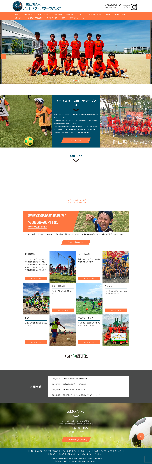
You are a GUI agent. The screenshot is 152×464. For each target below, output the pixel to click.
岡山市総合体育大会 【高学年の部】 (75, 384)
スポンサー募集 (52, 18)
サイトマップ (99, 454)
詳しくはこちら (76, 140)
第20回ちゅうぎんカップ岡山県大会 (75, 378)
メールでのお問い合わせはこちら (76, 440)
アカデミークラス (121, 14)
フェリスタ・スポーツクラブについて (36, 14)
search (83, 18)
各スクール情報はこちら (76, 242)
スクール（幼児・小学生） (82, 451)
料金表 (108, 14)
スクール (81, 14)
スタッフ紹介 (57, 14)
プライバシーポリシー (85, 454)
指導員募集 (70, 14)
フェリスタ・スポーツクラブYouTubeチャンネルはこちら (76, 201)
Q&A (63, 18)
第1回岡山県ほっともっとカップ (74, 389)
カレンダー (18, 18)
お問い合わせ (74, 18)
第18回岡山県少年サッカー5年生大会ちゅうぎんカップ (81, 395)
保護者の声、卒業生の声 (34, 18)
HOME (17, 14)
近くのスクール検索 (95, 14)
